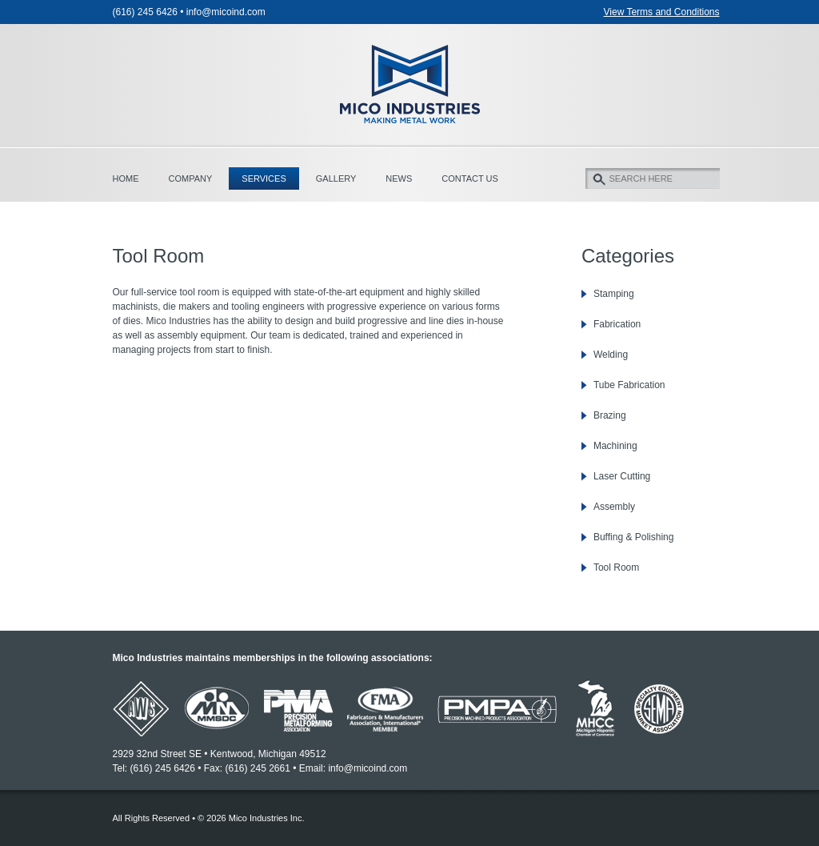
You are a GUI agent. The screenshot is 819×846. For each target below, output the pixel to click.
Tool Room (616, 567)
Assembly (614, 506)
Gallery (336, 178)
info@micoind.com (226, 12)
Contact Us (469, 178)
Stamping (613, 293)
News (399, 178)
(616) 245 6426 (145, 12)
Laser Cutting (621, 476)
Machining (615, 445)
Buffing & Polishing (633, 537)
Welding (610, 354)
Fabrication (617, 324)
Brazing (609, 415)
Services (264, 178)
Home (126, 178)
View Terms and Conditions (662, 12)
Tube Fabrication (629, 385)
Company (191, 178)
